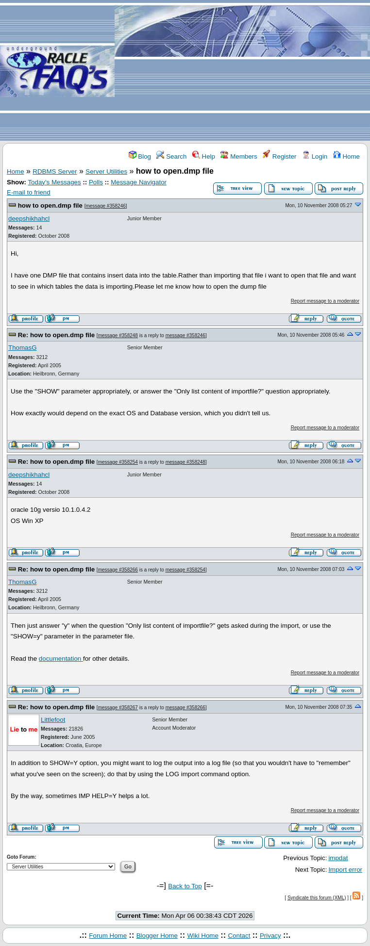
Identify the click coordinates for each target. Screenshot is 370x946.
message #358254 (118, 462)
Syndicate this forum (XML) (316, 897)
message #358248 (118, 335)
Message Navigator (139, 182)
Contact (239, 935)
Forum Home (108, 935)
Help (203, 156)
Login (314, 156)
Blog (140, 156)
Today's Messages (54, 182)
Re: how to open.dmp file (56, 335)
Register (279, 156)
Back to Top (185, 886)
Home (346, 156)
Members (238, 156)
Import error (345, 869)
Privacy (270, 935)
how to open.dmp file (50, 205)
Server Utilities (106, 171)
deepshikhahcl (29, 218)
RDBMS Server (55, 171)
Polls (96, 182)
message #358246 (105, 206)
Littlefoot (53, 719)
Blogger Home (157, 935)
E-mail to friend (28, 192)
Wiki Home (202, 935)
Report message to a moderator (325, 301)
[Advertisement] (242, 71)
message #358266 (118, 569)
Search (171, 156)
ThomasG (22, 347)
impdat (338, 858)
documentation (61, 658)
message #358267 (118, 707)
